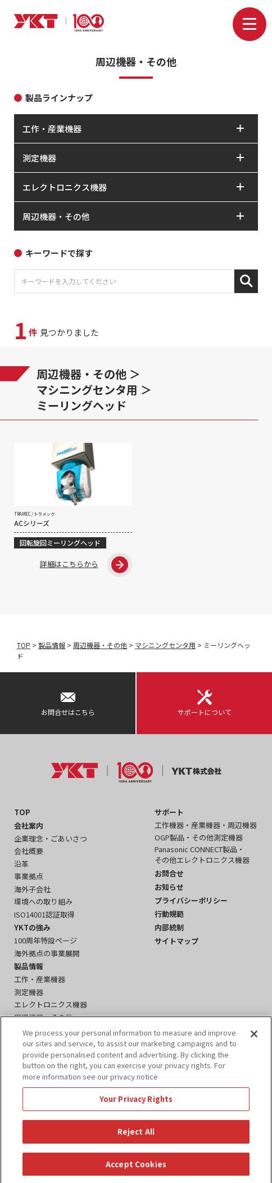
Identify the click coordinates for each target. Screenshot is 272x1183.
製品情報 (51, 645)
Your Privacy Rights (136, 1109)
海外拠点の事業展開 (47, 953)
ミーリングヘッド (81, 405)
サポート (169, 812)
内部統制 (169, 927)
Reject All (136, 1141)
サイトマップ (176, 940)
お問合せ (169, 873)
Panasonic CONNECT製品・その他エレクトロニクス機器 (202, 855)
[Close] (254, 1044)
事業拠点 (28, 876)
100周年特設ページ (45, 940)
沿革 (21, 863)
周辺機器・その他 (81, 374)
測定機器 (28, 992)
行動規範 (169, 913)
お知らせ (169, 886)
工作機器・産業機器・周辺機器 (206, 825)
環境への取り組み (43, 901)
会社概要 (28, 850)
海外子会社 (32, 889)
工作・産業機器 (39, 979)
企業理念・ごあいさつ (50, 838)
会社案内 (28, 825)
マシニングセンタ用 (87, 389)
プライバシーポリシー (191, 900)
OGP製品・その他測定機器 (199, 837)
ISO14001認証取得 (44, 914)
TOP (23, 645)
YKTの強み (32, 927)
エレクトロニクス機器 (50, 1004)
